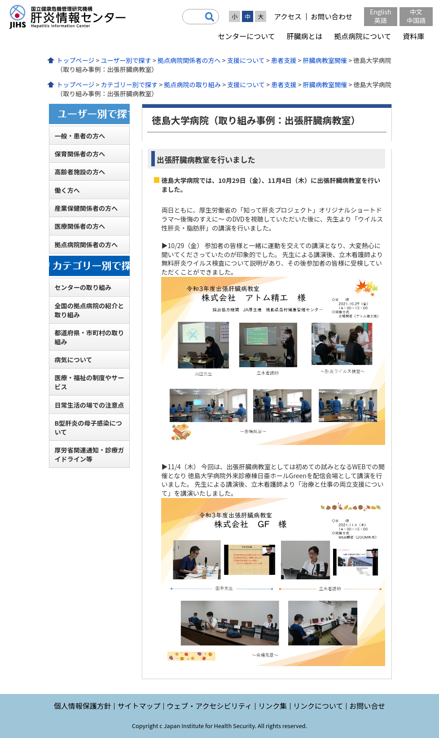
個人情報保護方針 (82, 705)
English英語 (380, 16)
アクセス (287, 16)
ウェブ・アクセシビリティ (209, 705)
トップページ (75, 60)
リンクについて (318, 705)
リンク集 (272, 705)
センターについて (246, 36)
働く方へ (66, 190)
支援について (246, 60)
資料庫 (413, 36)
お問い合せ (367, 705)
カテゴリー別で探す (129, 84)
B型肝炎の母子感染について (88, 427)
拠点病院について (362, 36)
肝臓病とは (304, 36)
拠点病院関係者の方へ (189, 60)
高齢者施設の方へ (79, 171)
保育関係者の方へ (79, 153)
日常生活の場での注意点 (89, 404)
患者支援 (283, 60)
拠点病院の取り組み (192, 84)
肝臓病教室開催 (325, 60)
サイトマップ (138, 705)
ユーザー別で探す (126, 60)
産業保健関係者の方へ (86, 208)
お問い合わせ (331, 16)
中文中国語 (416, 16)
